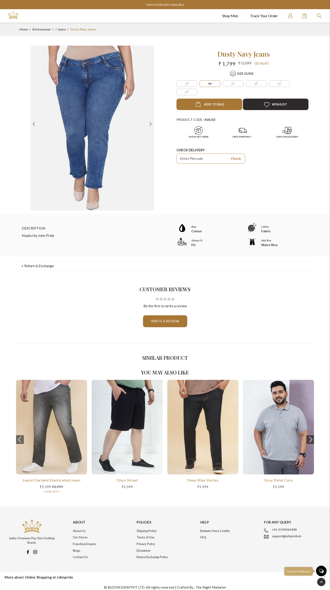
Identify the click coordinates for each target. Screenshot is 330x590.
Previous (33, 123)
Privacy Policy (146, 541)
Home (23, 29)
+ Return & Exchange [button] (37, 263)
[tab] (165, 263)
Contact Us (80, 555)
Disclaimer (144, 548)
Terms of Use (145, 535)
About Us (79, 528)
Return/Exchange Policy (152, 555)
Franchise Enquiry (84, 541)
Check (236, 158)
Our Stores (80, 535)
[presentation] (20, 437)
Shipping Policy (147, 528)
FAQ (203, 535)
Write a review (165, 319)
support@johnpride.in (286, 534)
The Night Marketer (211, 585)
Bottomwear (42, 29)
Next (150, 123)
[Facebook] (27, 549)
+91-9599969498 (284, 527)
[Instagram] (35, 549)
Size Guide (245, 73)
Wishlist (275, 104)
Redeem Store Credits (215, 528)
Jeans (62, 29)
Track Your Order (264, 16)
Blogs (76, 548)
